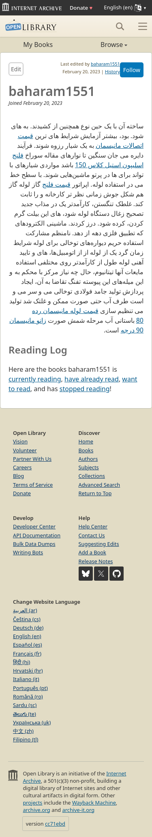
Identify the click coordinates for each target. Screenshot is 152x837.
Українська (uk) (32, 722)
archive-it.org (78, 810)
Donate (81, 7)
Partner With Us (32, 458)
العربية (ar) (25, 610)
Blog (18, 475)
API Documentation (36, 535)
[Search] (120, 26)
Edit (16, 69)
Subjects (89, 467)
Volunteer (25, 450)
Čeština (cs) (27, 619)
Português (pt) (30, 688)
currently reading (35, 379)
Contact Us (92, 535)
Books (86, 450)
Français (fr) (27, 653)
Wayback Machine (94, 802)
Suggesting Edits (99, 543)
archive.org (36, 810)
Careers (22, 467)
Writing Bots (28, 552)
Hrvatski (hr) (28, 670)
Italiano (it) (26, 679)
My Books (38, 44)
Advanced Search (99, 484)
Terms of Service (33, 484)
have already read (91, 379)
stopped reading (85, 388)
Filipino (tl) (25, 739)
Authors (88, 458)
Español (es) (27, 644)
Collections (92, 475)
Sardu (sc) (24, 705)
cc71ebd (55, 823)
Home (86, 441)
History (112, 71)
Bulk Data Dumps (34, 543)
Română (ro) (28, 696)
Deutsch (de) (28, 627)
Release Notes (96, 561)
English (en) (27, 636)
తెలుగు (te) (24, 714)
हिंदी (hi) (21, 662)
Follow (131, 70)
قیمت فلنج (56, 184)
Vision (20, 441)
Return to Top (95, 493)
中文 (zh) (23, 731)
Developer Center (34, 526)
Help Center (93, 526)
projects (32, 802)
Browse (102, 44)
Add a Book (92, 552)
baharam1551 (105, 64)
